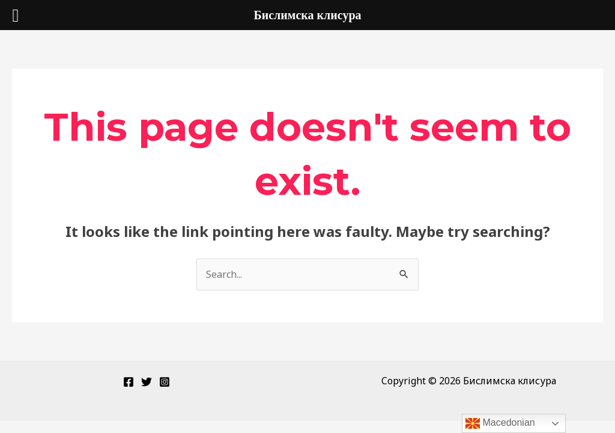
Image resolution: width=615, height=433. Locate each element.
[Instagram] (164, 381)
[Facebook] (128, 381)
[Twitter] (146, 381)
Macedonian (500, 423)
